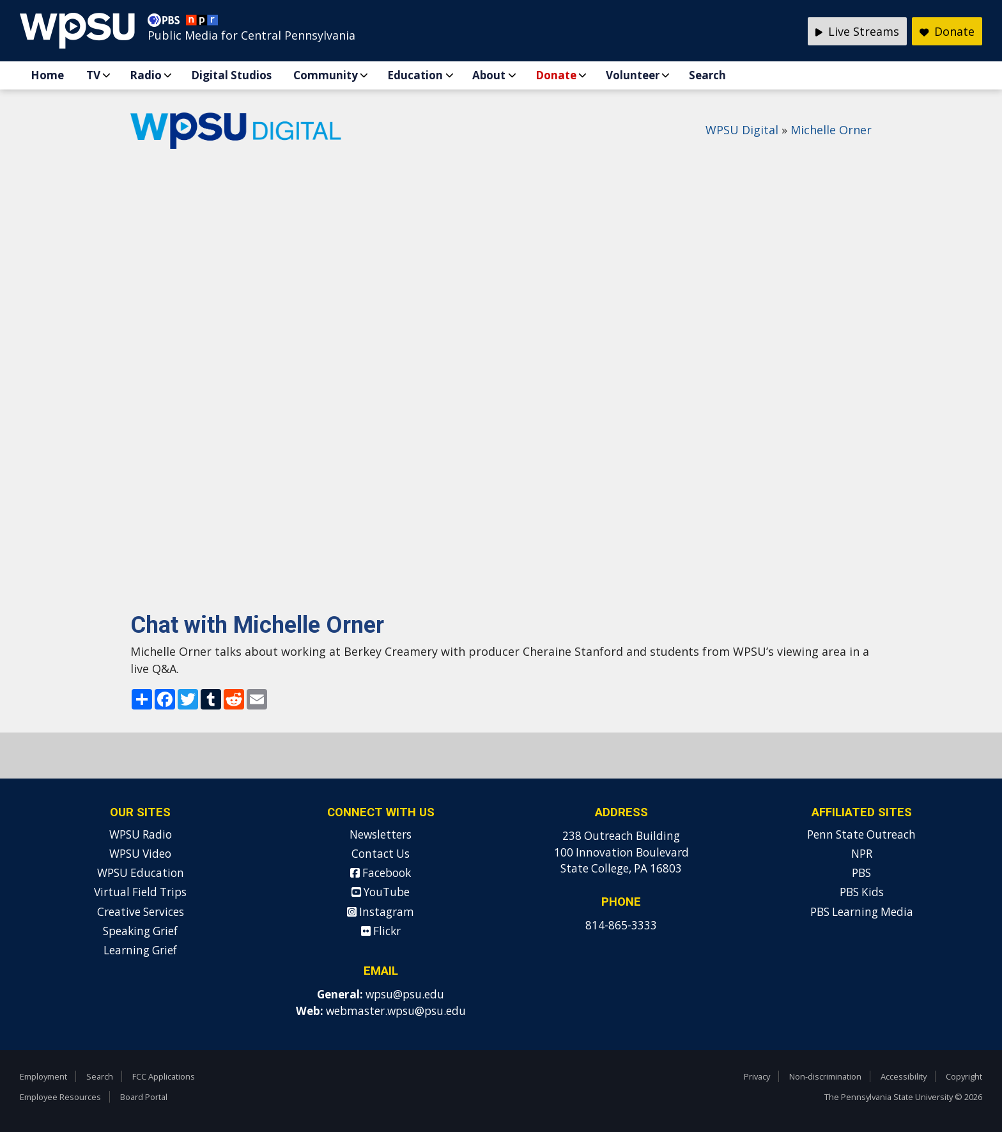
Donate (556, 75)
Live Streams (857, 31)
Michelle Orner (831, 129)
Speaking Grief (140, 931)
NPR (861, 853)
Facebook (380, 872)
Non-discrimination (825, 1076)
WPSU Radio (140, 834)
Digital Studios (231, 75)
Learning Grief (140, 950)
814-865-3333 (621, 925)
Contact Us (380, 853)
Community (325, 75)
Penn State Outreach (861, 834)
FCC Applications (163, 1076)
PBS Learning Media (861, 911)
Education (415, 75)
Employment (43, 1076)
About (488, 75)
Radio (146, 75)
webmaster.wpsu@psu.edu (396, 1011)
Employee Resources (60, 1097)
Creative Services (140, 911)
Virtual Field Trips (140, 892)
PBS (861, 872)
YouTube (380, 892)
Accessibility (904, 1076)
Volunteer (632, 75)
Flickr (381, 931)
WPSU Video (140, 853)
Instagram (380, 911)
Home (47, 75)
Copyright (964, 1076)
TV (93, 75)
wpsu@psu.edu (405, 994)
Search (707, 75)
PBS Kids (862, 892)
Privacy (757, 1076)
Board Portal (143, 1097)
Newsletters (381, 834)
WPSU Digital (741, 129)
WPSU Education (140, 872)
